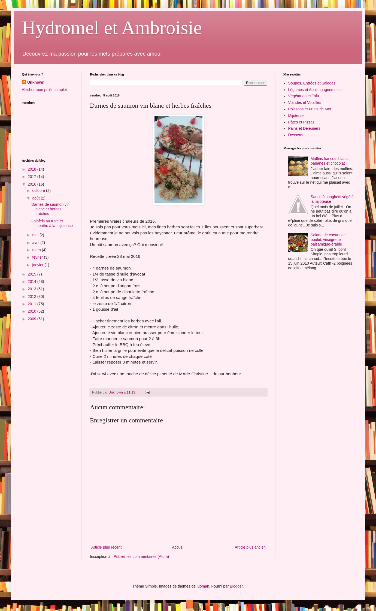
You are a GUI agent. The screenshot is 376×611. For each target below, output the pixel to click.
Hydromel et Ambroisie (112, 27)
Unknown (35, 82)
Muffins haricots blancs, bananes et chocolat (330, 160)
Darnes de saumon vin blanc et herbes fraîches (50, 209)
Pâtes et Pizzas (301, 122)
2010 (32, 311)
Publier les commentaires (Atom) (141, 556)
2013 (32, 289)
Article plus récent (106, 547)
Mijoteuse (296, 115)
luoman (203, 586)
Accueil (178, 547)
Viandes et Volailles (304, 102)
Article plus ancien (250, 547)
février (38, 257)
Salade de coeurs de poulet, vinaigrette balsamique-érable (328, 239)
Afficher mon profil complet (44, 89)
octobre (39, 190)
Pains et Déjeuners (304, 128)
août (36, 198)
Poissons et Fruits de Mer (310, 109)
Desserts (295, 135)
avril (36, 242)
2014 (32, 281)
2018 (32, 169)
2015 (32, 274)
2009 (32, 319)
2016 (32, 184)
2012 (32, 296)
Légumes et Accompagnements (315, 89)
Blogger (236, 586)
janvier (38, 265)
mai (35, 235)
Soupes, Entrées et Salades (312, 83)
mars (37, 250)
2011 (32, 304)
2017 (32, 176)
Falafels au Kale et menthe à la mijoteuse (52, 223)
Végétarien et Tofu (303, 96)
